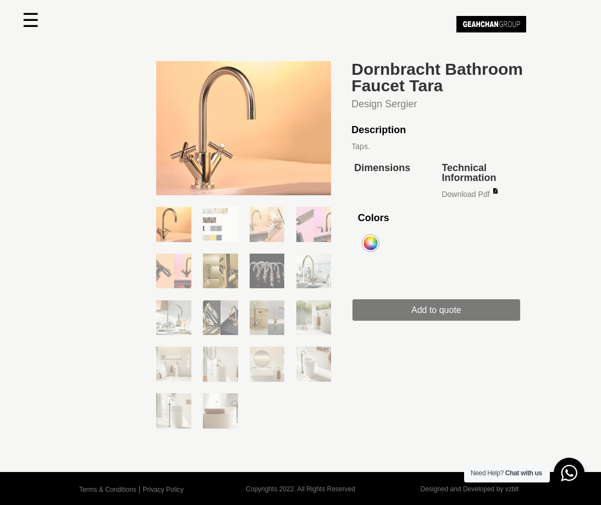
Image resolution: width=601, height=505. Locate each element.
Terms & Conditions (107, 489)
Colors (373, 217)
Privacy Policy (163, 489)
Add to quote (442, 310)
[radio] (370, 243)
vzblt (512, 489)
